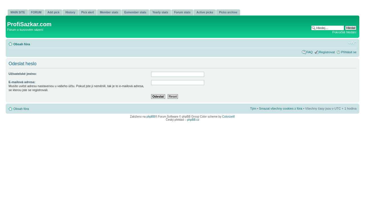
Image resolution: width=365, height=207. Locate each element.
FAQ (310, 52)
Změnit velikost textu (352, 43)
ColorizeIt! (228, 116)
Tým (253, 108)
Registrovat (327, 52)
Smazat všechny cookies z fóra (280, 108)
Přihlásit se (348, 52)
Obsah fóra (21, 44)
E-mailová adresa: (22, 82)
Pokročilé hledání (344, 32)
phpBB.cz (193, 119)
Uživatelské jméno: (23, 73)
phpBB (151, 116)
